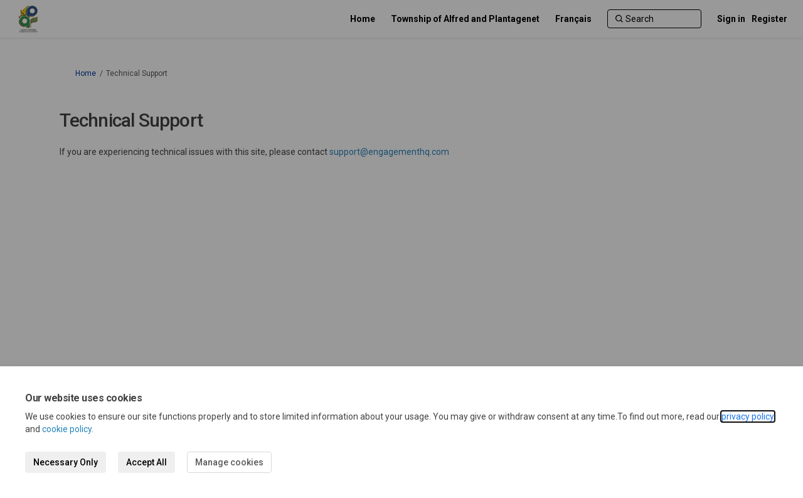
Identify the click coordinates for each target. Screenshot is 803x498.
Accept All (146, 462)
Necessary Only (65, 462)
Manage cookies (229, 462)
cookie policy (67, 429)
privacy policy (747, 416)
